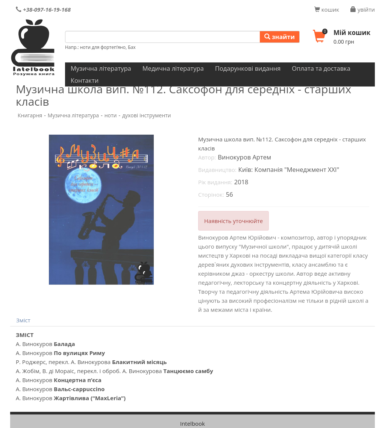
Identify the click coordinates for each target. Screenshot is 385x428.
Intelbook (192, 423)
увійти (362, 9)
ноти (111, 115)
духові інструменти (146, 115)
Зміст (23, 320)
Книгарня (30, 115)
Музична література (101, 68)
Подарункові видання (247, 68)
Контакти (85, 80)
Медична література (173, 68)
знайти (279, 37)
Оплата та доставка (321, 68)
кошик (326, 9)
